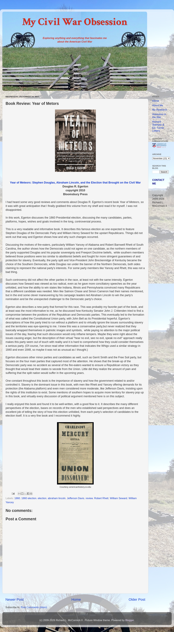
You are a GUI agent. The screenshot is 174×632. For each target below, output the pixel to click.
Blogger (129, 620)
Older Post (137, 599)
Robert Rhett (101, 498)
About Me (157, 105)
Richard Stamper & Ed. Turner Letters (158, 126)
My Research (159, 109)
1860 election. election (33, 498)
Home (76, 599)
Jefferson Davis (75, 498)
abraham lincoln (57, 498)
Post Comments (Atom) (34, 607)
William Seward (118, 498)
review (89, 498)
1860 (17, 498)
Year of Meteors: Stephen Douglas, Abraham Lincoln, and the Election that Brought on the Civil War (75, 182)
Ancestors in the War (159, 116)
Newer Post (14, 599)
